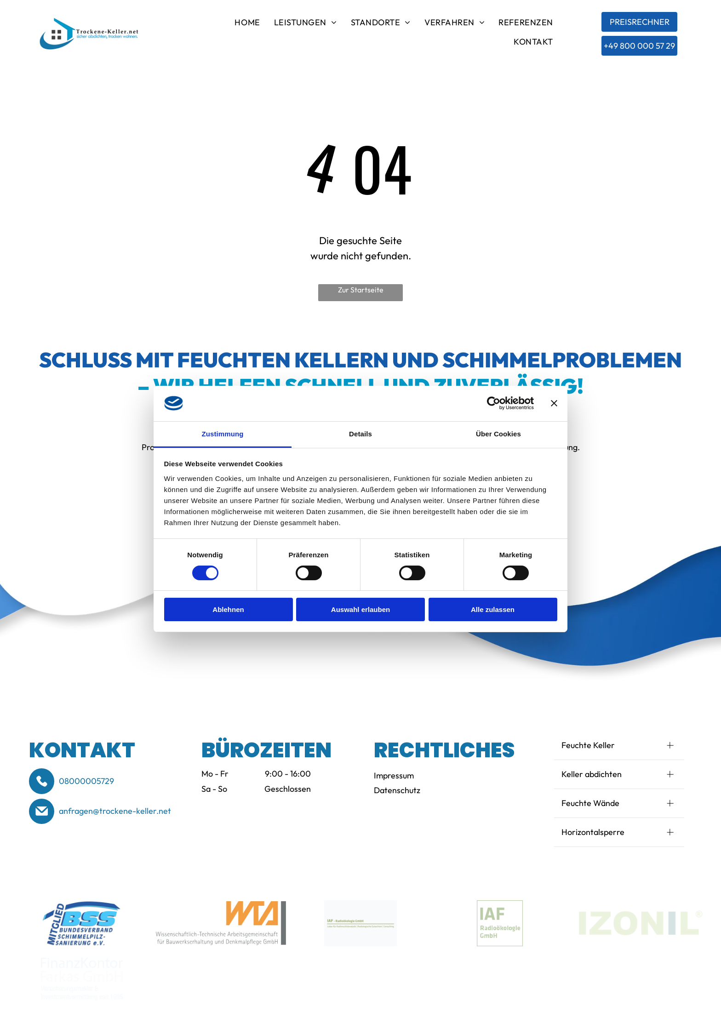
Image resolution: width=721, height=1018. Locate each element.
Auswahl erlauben (360, 609)
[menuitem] (247, 24)
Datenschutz (397, 790)
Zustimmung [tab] (223, 434)
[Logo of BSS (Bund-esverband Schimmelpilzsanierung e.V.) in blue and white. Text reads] (82, 923)
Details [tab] (360, 434)
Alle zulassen (493, 609)
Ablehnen (228, 609)
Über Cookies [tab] (498, 434)
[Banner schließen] (554, 403)
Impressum (394, 775)
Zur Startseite (360, 289)
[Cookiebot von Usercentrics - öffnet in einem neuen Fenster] (493, 403)
